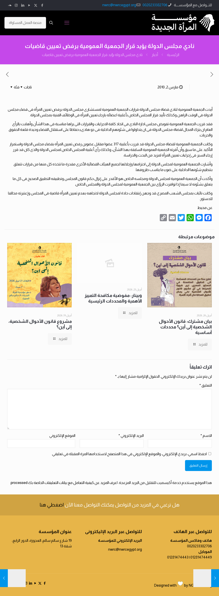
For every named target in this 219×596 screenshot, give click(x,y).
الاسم (206, 435)
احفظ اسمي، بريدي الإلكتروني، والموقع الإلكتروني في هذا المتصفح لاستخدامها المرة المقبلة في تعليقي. (129, 454)
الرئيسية (173, 55)
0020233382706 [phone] (155, 5)
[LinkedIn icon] (22, 5)
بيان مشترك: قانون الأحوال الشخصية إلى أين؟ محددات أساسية (185, 327)
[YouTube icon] (29, 5)
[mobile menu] (67, 23)
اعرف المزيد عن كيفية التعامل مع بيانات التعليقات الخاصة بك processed (64, 483)
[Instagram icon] (16, 5)
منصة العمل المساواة (25, 23)
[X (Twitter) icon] (35, 5)
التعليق (205, 385)
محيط (202, 208)
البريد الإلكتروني (131, 435)
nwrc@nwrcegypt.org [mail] (119, 5)
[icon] (9, 5)
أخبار (155, 55)
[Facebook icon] (42, 5)
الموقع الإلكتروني (62, 435)
